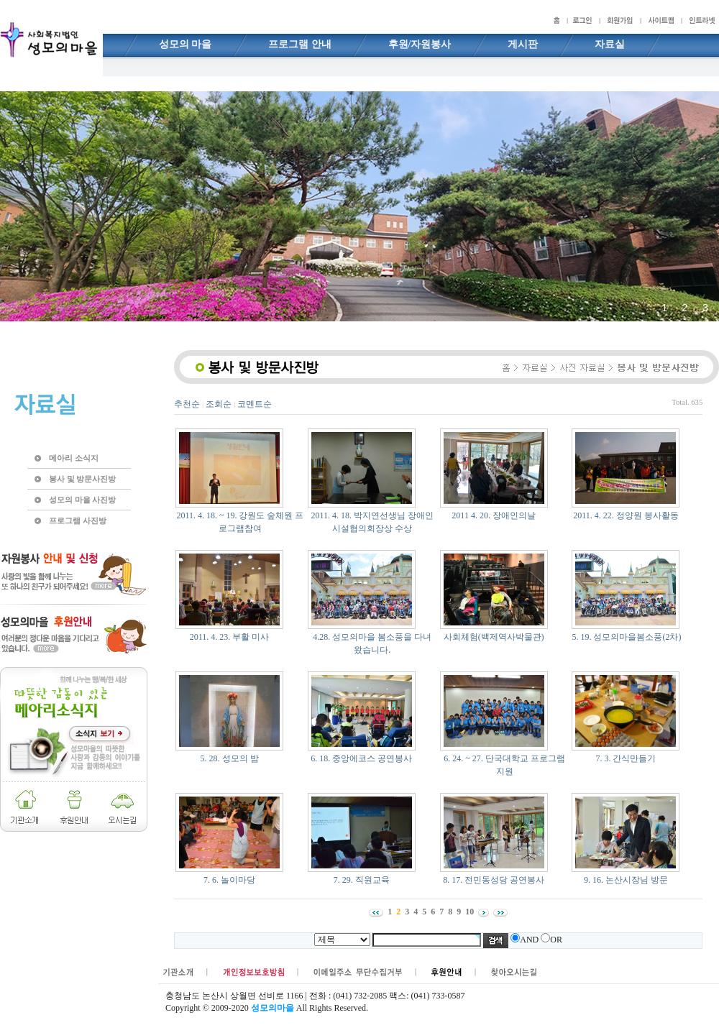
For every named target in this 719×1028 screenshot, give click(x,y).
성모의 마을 (185, 44)
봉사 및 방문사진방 (82, 478)
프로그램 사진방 (77, 520)
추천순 (187, 404)
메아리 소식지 (74, 458)
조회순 (219, 404)
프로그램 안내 (299, 44)
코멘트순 (254, 404)
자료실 (610, 44)
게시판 (523, 44)
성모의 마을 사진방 (82, 499)
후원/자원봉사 (420, 44)
